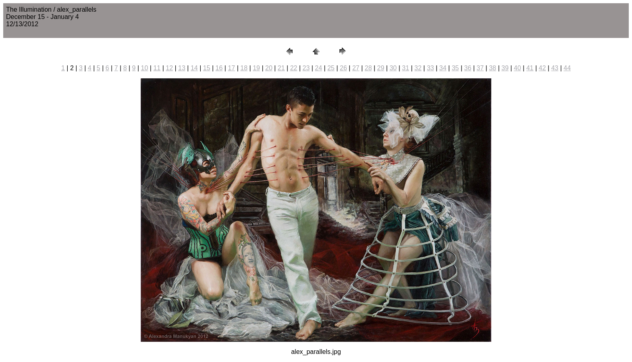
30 (393, 68)
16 (219, 68)
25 (331, 68)
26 (343, 68)
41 (530, 68)
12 (169, 68)
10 (144, 68)
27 (356, 68)
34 (443, 68)
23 (306, 68)
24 (318, 68)
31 (405, 68)
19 (256, 68)
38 (492, 68)
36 (467, 68)
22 (293, 68)
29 (381, 68)
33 (430, 68)
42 (542, 68)
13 (181, 68)
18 (243, 68)
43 (554, 68)
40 (517, 68)
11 (156, 68)
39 (505, 68)
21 (281, 68)
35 (455, 68)
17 (231, 68)
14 (194, 68)
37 (480, 68)
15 (206, 68)
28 (368, 68)
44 (567, 68)
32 (418, 68)
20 (268, 68)
